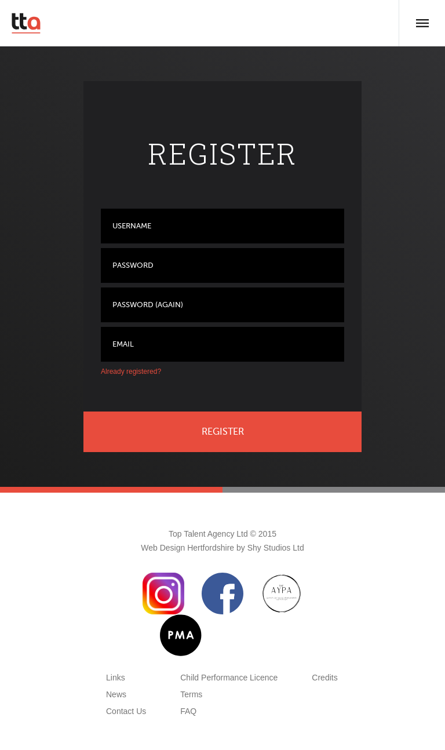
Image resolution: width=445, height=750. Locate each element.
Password (133, 265)
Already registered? (131, 371)
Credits (324, 677)
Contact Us (126, 711)
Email (123, 344)
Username (131, 225)
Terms (191, 694)
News (116, 694)
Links (115, 677)
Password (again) (147, 304)
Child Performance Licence (229, 677)
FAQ (188, 711)
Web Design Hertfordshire (187, 547)
